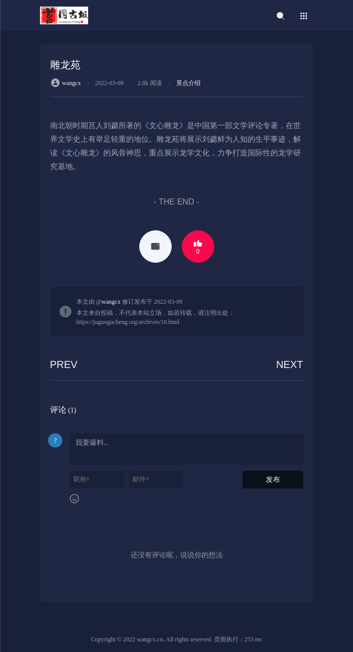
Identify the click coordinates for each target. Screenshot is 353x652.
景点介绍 (188, 83)
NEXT (289, 364)
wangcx (71, 83)
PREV (63, 364)
